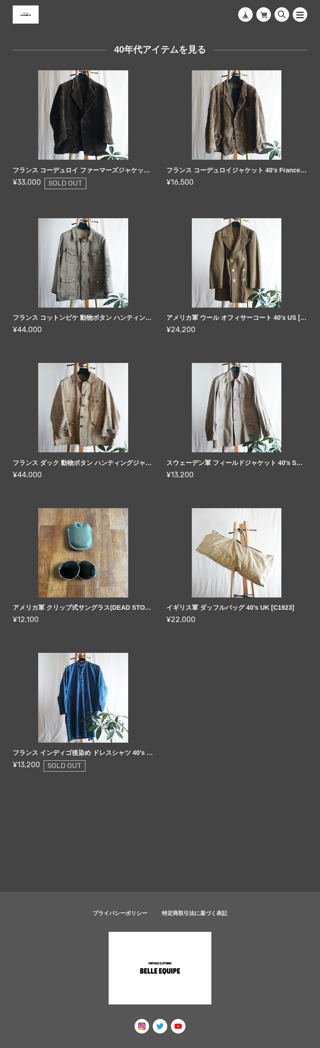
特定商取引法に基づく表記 (194, 913)
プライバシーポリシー (120, 913)
